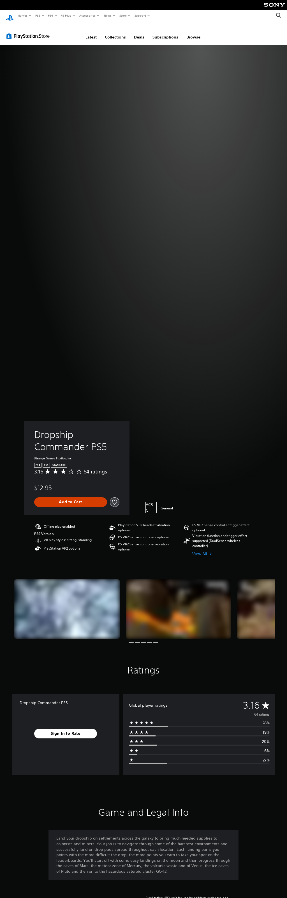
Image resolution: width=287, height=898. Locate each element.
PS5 (37, 15)
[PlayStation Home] (10, 15)
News (108, 15)
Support (140, 15)
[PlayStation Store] (29, 30)
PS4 (50, 15)
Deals (139, 31)
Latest (91, 31)
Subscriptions (165, 31)
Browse (193, 31)
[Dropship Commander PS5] (67, 603)
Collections (115, 31)
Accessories (87, 15)
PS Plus (66, 15)
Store (123, 15)
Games (22, 15)
